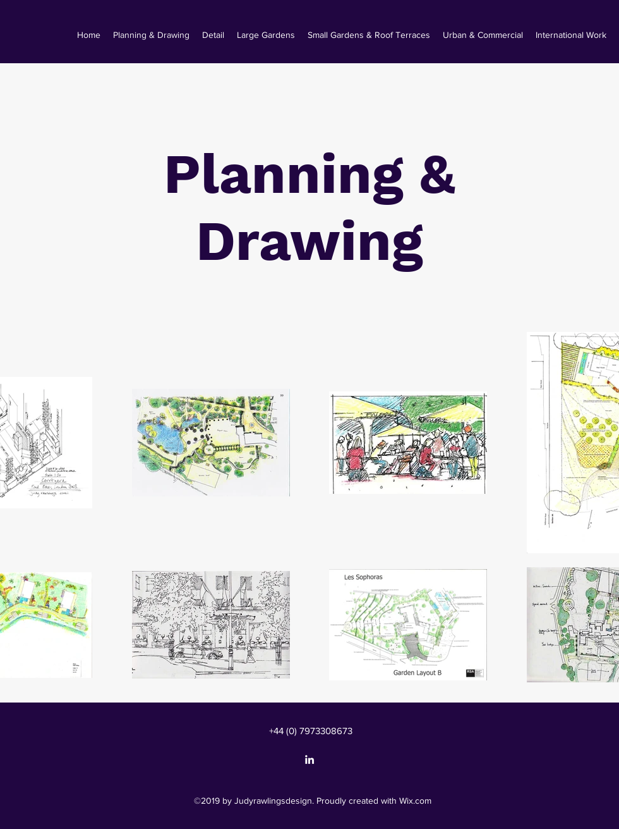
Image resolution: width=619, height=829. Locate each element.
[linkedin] (309, 759)
